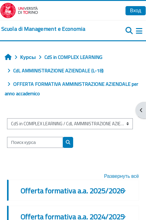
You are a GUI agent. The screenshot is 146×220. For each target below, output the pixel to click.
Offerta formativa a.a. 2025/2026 (72, 190)
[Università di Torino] (19, 9)
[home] (43, 29)
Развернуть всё (121, 176)
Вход (135, 10)
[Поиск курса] (35, 142)
